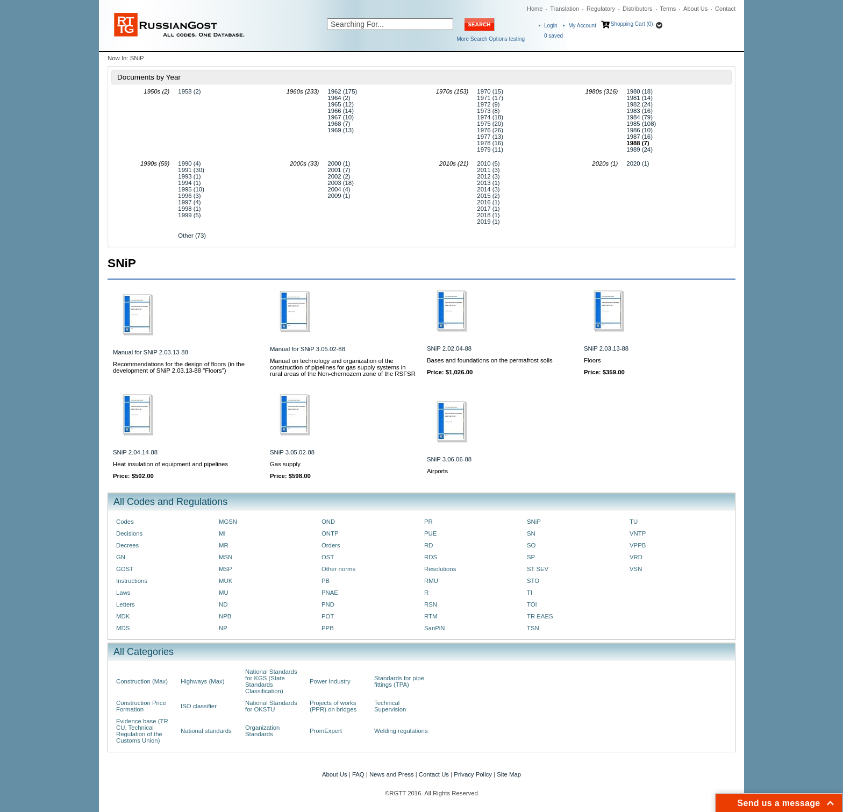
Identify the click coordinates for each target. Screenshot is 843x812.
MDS (123, 628)
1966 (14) (340, 111)
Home (534, 8)
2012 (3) (488, 176)
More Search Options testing (490, 39)
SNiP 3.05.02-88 (292, 452)
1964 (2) (338, 98)
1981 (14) (639, 98)
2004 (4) (338, 189)
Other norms (338, 569)
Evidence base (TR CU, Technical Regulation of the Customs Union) (142, 731)
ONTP (330, 533)
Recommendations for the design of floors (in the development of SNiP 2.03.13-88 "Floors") (179, 367)
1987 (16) (639, 136)
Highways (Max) (202, 681)
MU (223, 592)
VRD (636, 557)
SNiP (534, 521)
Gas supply (285, 464)
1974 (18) (490, 117)
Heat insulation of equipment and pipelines (170, 464)
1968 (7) (338, 123)
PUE (430, 533)
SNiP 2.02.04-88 (449, 348)
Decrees (127, 545)
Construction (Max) (142, 681)
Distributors (638, 8)
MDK (123, 616)
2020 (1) (637, 163)
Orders (331, 545)
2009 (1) (338, 196)
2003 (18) (340, 183)
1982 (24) (639, 104)
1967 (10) (340, 117)
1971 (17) (490, 98)
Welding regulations (401, 731)
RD (428, 545)
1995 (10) (191, 189)
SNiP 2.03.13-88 (606, 348)
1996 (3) (189, 196)
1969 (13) (340, 130)
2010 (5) (488, 163)
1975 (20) (490, 123)
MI (222, 533)
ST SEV (537, 569)
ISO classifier (199, 706)
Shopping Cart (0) (632, 24)
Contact (725, 8)
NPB (225, 616)
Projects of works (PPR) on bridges (333, 706)
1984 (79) (639, 117)
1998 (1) (189, 208)
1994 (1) (189, 183)
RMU (431, 581)
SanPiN (434, 628)
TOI (532, 604)
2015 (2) (488, 196)
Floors (592, 360)
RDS (430, 557)
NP (223, 628)
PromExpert (326, 731)
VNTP (638, 533)
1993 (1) (189, 176)
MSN (225, 557)
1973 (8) (488, 111)
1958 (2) (189, 91)
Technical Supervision (390, 706)
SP (531, 557)
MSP (225, 569)
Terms (668, 8)
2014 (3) (488, 189)
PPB (328, 628)
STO (533, 581)
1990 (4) (189, 163)
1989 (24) (639, 149)
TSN (533, 628)
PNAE (330, 592)
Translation (564, 8)
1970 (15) (490, 91)
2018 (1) (488, 215)
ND (223, 604)
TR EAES (540, 616)
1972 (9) (488, 104)
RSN (430, 604)
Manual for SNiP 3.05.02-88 (307, 349)
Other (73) (192, 235)
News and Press (391, 774)
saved (553, 36)
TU (634, 521)
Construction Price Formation (141, 706)
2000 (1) (338, 163)
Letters (125, 604)
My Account (582, 26)
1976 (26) (490, 130)
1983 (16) (639, 111)
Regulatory (601, 8)
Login (550, 26)
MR (223, 545)
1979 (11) (490, 149)
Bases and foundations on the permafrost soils (490, 360)
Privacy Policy (473, 774)
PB (326, 581)
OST (328, 557)
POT (328, 616)
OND (328, 521)
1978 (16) (490, 143)
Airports (437, 471)
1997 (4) (189, 202)
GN (120, 557)
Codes (125, 521)
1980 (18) (639, 91)
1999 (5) (189, 215)
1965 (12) (340, 104)
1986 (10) (639, 130)
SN (531, 533)
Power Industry (330, 681)
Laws (123, 592)
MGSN (228, 521)
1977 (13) (490, 136)
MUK (225, 581)
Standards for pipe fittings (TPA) (399, 681)
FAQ (358, 774)
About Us (695, 8)
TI (529, 592)
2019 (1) (488, 221)
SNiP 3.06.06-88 (449, 459)
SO (531, 545)
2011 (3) (488, 170)
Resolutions (440, 569)
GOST (124, 569)
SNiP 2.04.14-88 (135, 452)
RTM (430, 616)
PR (428, 521)
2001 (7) (338, 170)
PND (328, 604)
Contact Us (434, 774)
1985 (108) (641, 123)
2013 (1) (488, 183)
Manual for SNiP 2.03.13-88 (150, 352)
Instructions (131, 581)
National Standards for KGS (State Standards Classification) (271, 681)
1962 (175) (342, 91)
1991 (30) (191, 170)
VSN (636, 569)
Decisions (129, 533)
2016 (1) (488, 202)
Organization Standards (262, 730)
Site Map (509, 774)
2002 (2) (338, 176)
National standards (206, 731)
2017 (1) (488, 208)
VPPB (638, 545)
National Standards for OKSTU (271, 706)
